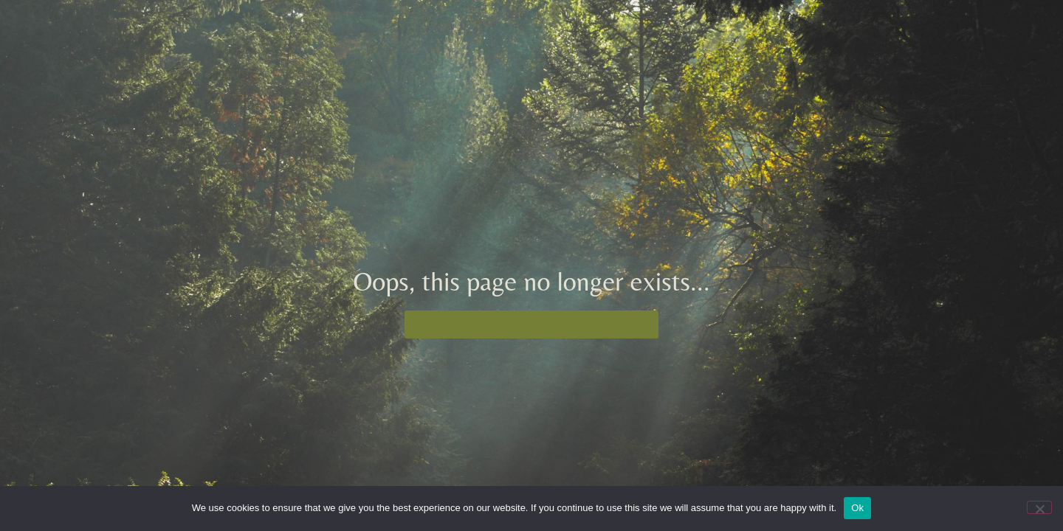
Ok (857, 507)
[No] (1039, 507)
